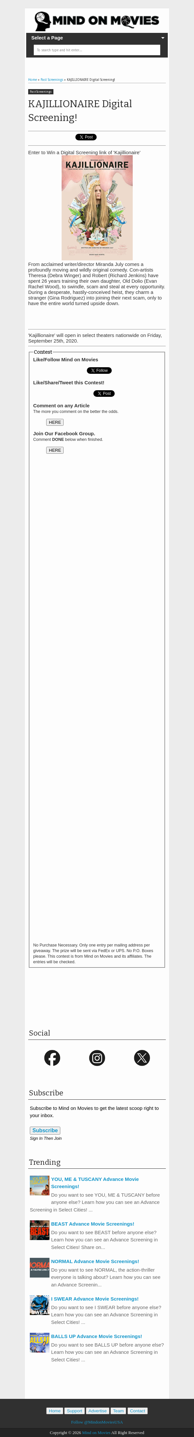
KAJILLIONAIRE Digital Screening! (80, 111)
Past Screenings (41, 91)
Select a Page (47, 37)
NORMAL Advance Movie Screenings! (95, 1261)
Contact (137, 1410)
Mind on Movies (96, 1432)
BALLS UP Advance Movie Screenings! (96, 1336)
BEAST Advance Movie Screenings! (92, 1224)
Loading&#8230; (97, 702)
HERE (55, 422)
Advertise (97, 1410)
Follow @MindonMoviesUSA (97, 1422)
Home (55, 1410)
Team (118, 1410)
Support (74, 1410)
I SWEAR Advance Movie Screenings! (95, 1299)
